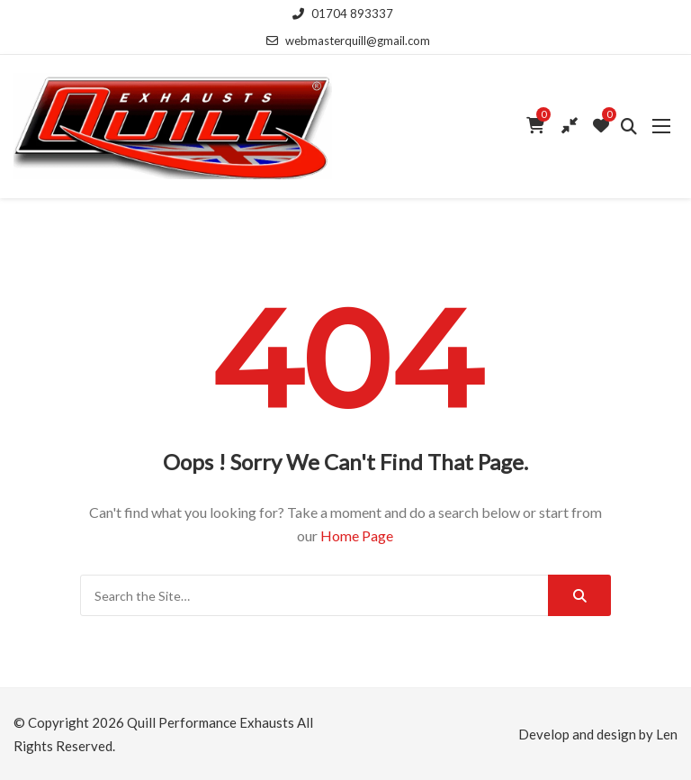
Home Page (356, 535)
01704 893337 (342, 13)
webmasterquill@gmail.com (348, 40)
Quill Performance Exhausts (210, 722)
